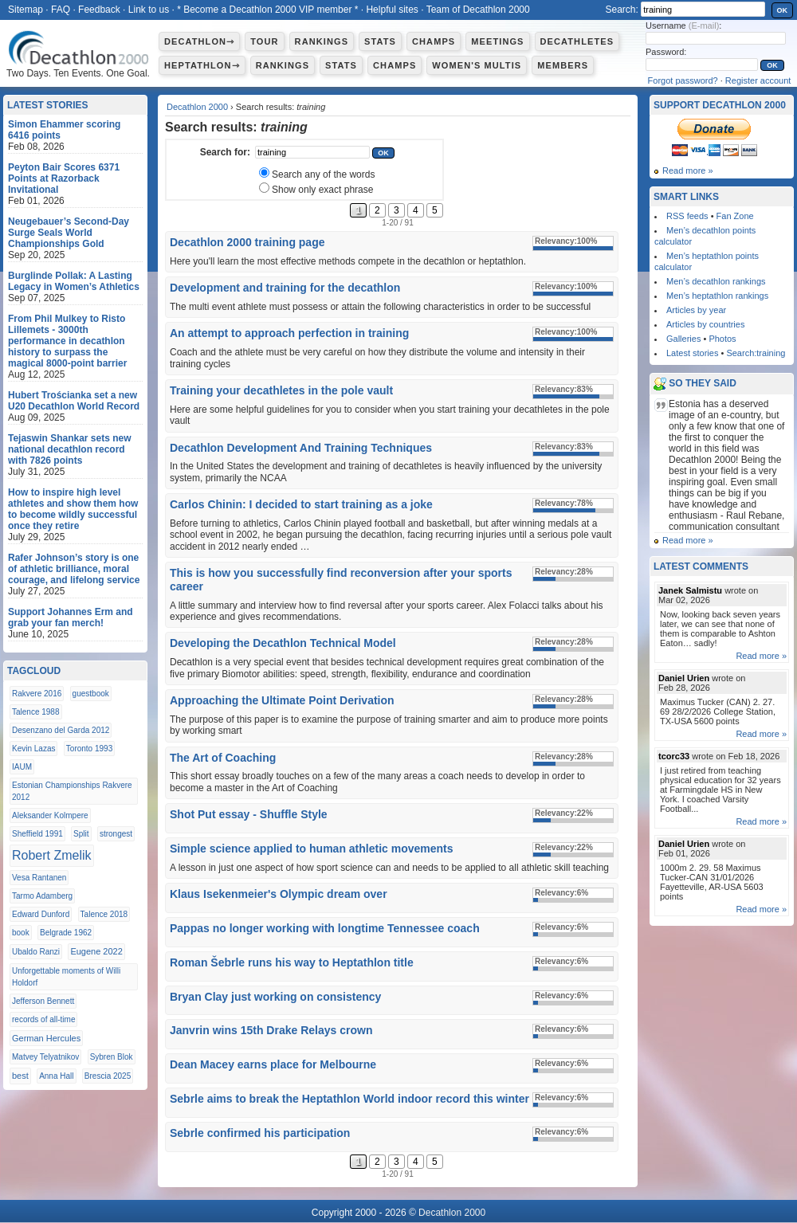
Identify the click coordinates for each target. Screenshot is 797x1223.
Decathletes (577, 41)
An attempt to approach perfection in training (289, 333)
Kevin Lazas (33, 748)
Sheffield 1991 (37, 833)
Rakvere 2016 (36, 693)
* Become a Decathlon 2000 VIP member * (267, 9)
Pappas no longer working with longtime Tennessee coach (325, 928)
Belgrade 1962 (66, 932)
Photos (722, 338)
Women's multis (476, 65)
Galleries (683, 338)
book (20, 932)
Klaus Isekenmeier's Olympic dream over (278, 894)
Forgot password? (683, 80)
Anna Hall (56, 1076)
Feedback (99, 9)
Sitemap (25, 9)
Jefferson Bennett (43, 1001)
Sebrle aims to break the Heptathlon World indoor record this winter (349, 1098)
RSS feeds (687, 216)
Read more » (687, 170)
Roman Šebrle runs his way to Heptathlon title (292, 962)
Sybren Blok (111, 1056)
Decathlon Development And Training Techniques (301, 447)
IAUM (22, 766)
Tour (264, 41)
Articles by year (696, 310)
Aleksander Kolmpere (50, 815)
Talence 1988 (36, 712)
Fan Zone (735, 216)
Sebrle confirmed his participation (260, 1133)
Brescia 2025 (107, 1076)
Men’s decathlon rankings (716, 281)
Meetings (497, 41)
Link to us (148, 9)
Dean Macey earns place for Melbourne (273, 1064)
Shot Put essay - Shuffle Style (249, 814)
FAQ (60, 9)
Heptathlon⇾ (202, 65)
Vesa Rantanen (39, 877)
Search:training (755, 353)
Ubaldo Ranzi (36, 951)
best (20, 1075)
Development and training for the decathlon (285, 287)
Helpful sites (392, 9)
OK (782, 10)
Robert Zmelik (52, 855)
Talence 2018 (104, 914)
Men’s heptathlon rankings (717, 295)
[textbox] (312, 152)
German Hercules (46, 1038)
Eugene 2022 (96, 951)
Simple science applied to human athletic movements (311, 848)
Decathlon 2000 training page (247, 242)
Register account (758, 80)
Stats (380, 41)
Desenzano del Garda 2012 (60, 730)
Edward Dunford (40, 914)
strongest (116, 833)
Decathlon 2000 (197, 107)
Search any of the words (323, 174)
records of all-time (43, 1019)
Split (80, 833)
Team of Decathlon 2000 (478, 9)
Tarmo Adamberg (42, 896)
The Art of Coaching (223, 757)
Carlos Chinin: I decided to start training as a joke (301, 504)
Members (562, 65)
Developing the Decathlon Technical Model (283, 643)
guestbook (91, 693)
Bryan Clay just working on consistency (275, 996)
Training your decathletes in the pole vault (281, 390)
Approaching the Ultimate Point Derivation (282, 700)
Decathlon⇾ (199, 41)
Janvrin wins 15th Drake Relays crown (271, 1030)
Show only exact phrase (322, 189)
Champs (433, 41)
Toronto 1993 (89, 748)
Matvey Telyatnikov (45, 1056)
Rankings (321, 41)
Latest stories (692, 353)
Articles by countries (705, 324)
